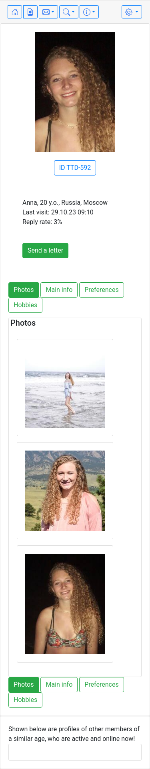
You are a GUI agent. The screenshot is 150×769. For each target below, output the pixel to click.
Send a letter (45, 250)
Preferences (101, 290)
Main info (59, 290)
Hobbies (25, 305)
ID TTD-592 (75, 167)
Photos (24, 290)
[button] (48, 11)
